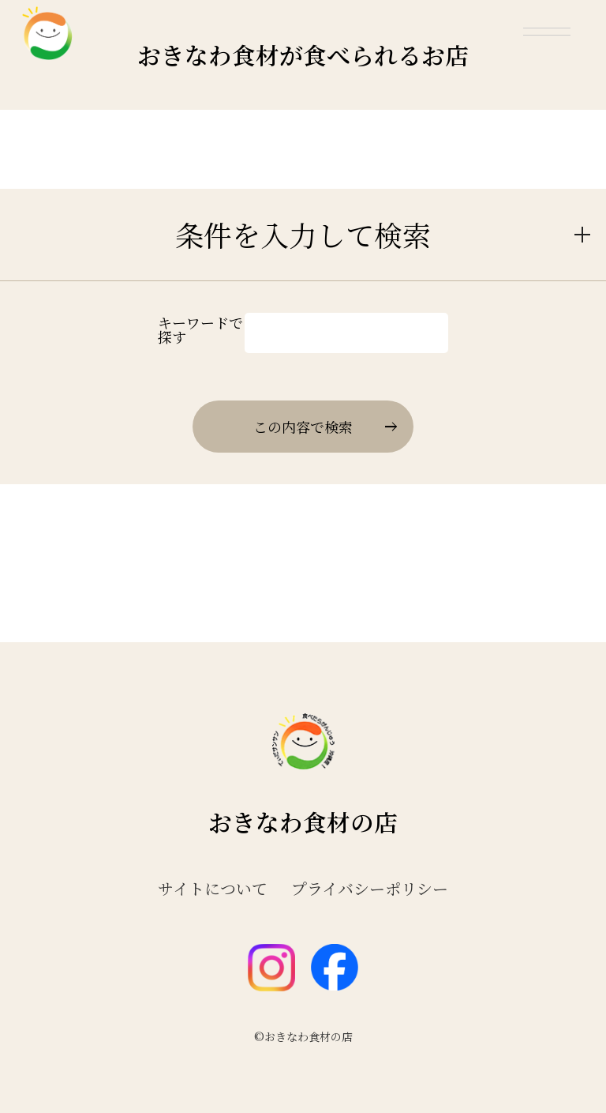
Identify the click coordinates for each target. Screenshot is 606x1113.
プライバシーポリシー (369, 889)
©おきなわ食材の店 (303, 1036)
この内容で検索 (324, 426)
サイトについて (212, 889)
